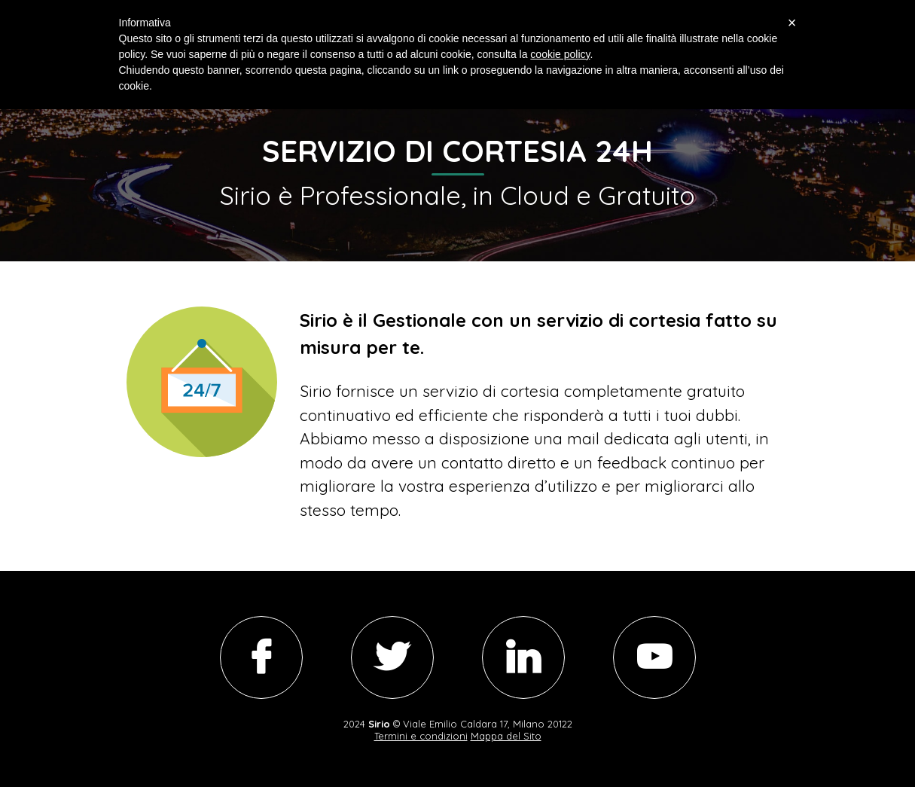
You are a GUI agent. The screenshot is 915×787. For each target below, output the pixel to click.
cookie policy (560, 54)
